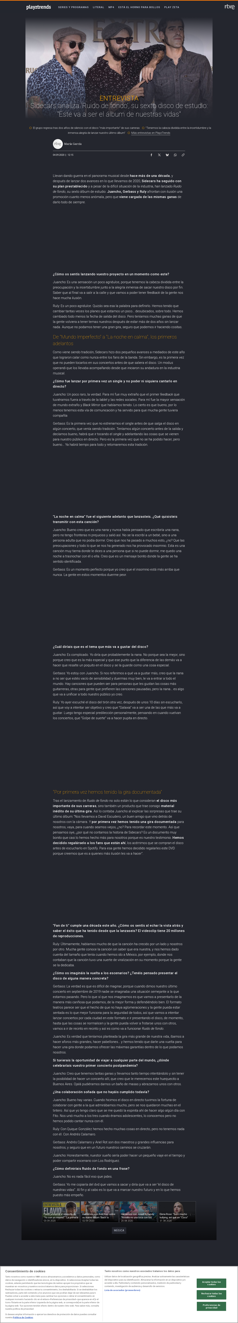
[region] (119, 1294)
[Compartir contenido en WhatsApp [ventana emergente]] (175, 154)
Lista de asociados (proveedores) (122, 1290)
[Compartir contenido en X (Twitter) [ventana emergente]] (159, 154)
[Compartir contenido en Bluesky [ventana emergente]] (167, 154)
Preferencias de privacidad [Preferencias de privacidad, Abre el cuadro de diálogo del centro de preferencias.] (211, 1306)
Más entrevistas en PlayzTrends (150, 132)
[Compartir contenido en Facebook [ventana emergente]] (151, 154)
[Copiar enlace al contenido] (183, 154)
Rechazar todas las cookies (211, 1294)
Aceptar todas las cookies (211, 1283)
